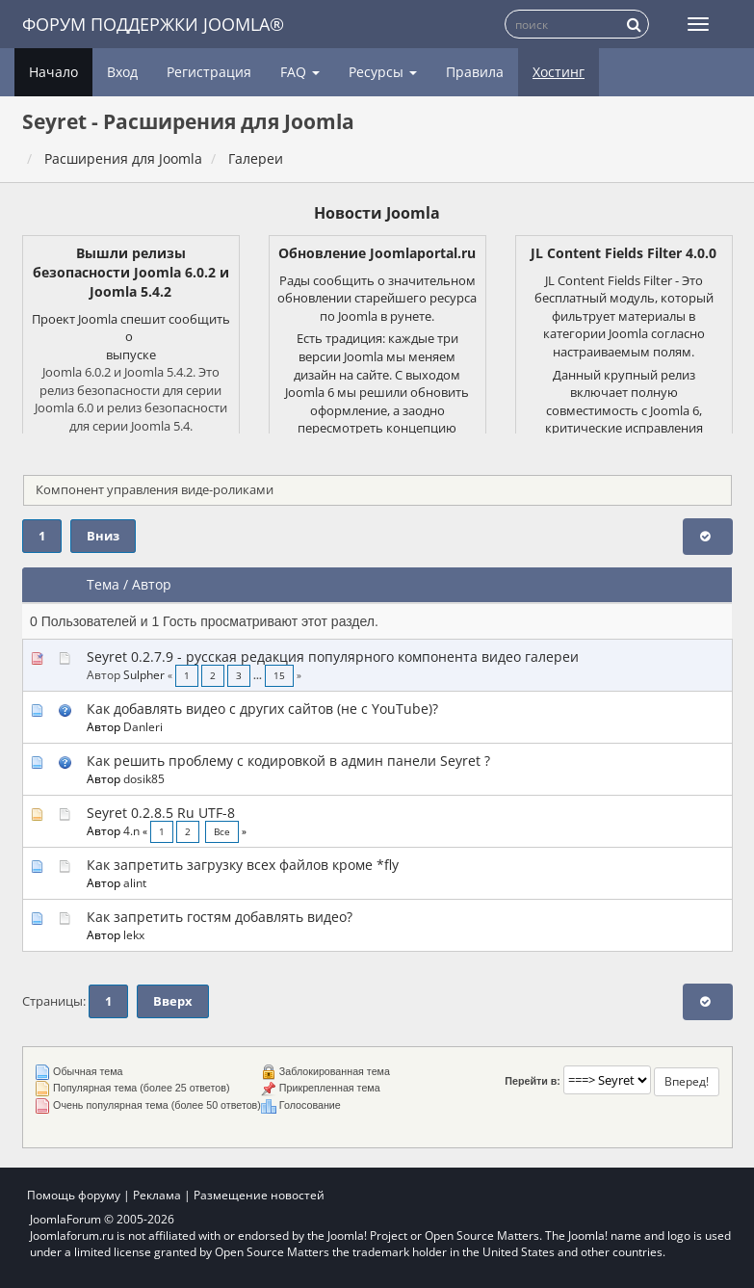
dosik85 (144, 778)
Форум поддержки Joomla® (153, 24)
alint (134, 882)
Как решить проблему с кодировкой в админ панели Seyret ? (288, 760)
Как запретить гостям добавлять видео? (219, 916)
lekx (133, 934)
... (259, 676)
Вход (122, 72)
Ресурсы (383, 72)
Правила (475, 72)
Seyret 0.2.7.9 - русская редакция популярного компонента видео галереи (333, 656)
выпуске (131, 354)
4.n (131, 830)
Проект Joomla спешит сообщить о (131, 328)
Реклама (157, 1195)
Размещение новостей (259, 1195)
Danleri (143, 726)
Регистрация (209, 72)
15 (279, 676)
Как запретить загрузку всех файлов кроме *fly (243, 864)
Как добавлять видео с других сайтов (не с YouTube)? (262, 708)
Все (222, 832)
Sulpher (144, 674)
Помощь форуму (73, 1195)
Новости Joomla (377, 212)
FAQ (300, 72)
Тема (103, 584)
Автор (151, 584)
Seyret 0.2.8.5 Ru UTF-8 (161, 812)
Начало (53, 72)
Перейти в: (532, 1081)
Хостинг (559, 72)
